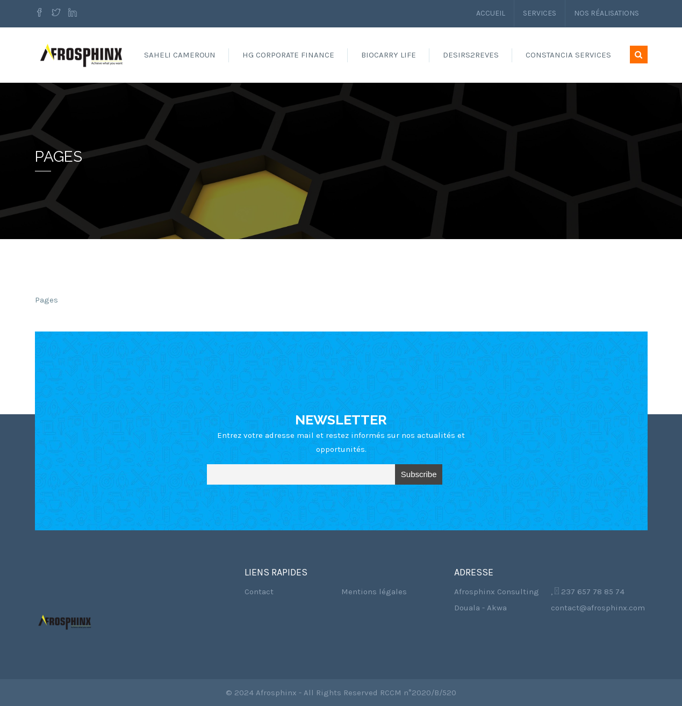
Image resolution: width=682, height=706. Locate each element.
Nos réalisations (606, 13)
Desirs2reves (471, 55)
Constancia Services (568, 55)
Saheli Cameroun (180, 55)
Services (539, 13)
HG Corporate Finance (288, 55)
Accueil (490, 13)
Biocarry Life (388, 55)
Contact (259, 591)
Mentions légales (374, 591)
